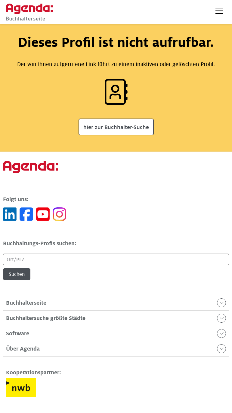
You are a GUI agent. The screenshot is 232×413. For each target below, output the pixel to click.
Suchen (17, 274)
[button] (219, 11)
